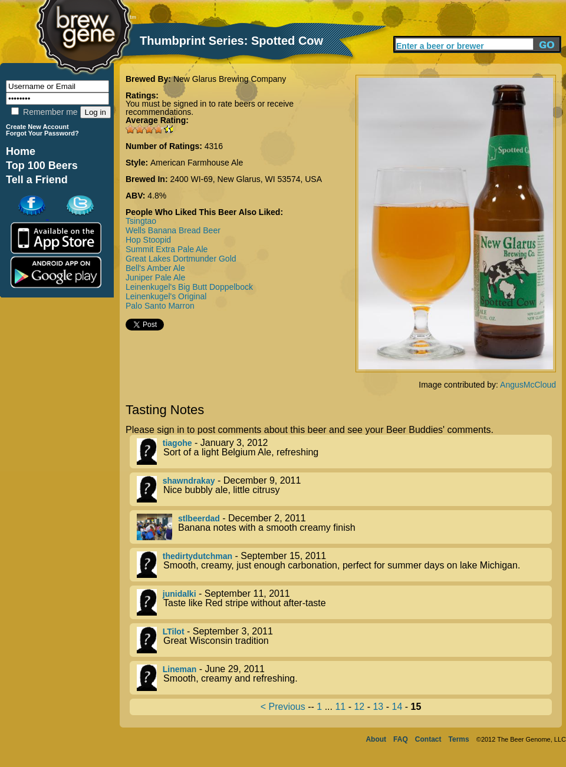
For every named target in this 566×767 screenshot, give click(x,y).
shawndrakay (189, 480)
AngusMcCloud (528, 384)
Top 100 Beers (42, 165)
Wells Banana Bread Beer (173, 230)
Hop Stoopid (148, 239)
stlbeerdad (199, 518)
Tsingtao (141, 221)
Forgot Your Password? (42, 133)
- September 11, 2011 (344, 602)
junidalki (179, 594)
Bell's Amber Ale (155, 268)
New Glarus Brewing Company (229, 79)
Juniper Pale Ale (155, 277)
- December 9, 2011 (344, 489)
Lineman (180, 669)
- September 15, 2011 (344, 564)
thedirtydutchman (197, 556)
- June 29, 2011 (344, 677)
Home (20, 151)
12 (359, 707)
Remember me (44, 112)
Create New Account (37, 126)
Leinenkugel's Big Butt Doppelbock (189, 287)
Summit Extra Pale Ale (167, 249)
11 (340, 707)
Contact (428, 739)
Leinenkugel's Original (166, 296)
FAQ (400, 739)
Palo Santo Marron (160, 305)
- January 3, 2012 (344, 451)
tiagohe (177, 443)
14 (396, 707)
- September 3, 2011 (344, 640)
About (376, 739)
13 (378, 707)
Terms (459, 739)
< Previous (283, 707)
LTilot (174, 631)
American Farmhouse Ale (196, 162)
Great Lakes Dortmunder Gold (181, 258)
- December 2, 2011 (344, 527)
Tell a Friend (37, 180)
